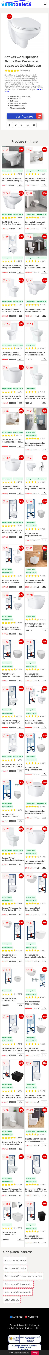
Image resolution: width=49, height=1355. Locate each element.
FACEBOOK (16, 1317)
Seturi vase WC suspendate (18, 1292)
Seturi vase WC (12, 1299)
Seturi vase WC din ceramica (18, 1284)
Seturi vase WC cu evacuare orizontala (23, 1276)
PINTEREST (31, 1317)
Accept (35, 1352)
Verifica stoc (29, 116)
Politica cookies (32, 1328)
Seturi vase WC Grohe (15, 1260)
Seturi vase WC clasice (15, 1268)
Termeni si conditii (19, 1325)
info (20, 185)
